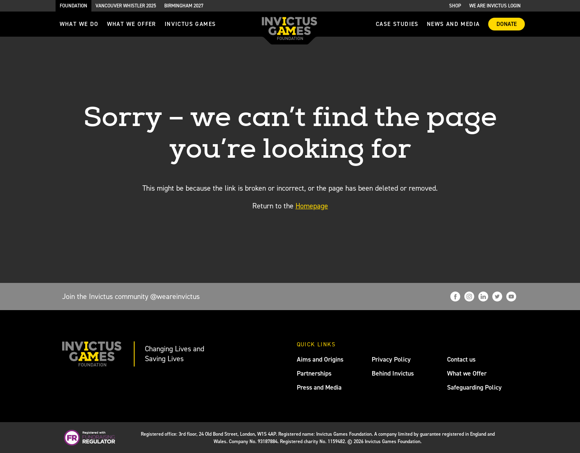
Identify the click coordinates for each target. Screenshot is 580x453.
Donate (506, 24)
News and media (453, 24)
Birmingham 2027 (183, 5)
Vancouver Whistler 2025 (126, 5)
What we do (79, 24)
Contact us (461, 359)
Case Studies (397, 24)
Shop (455, 5)
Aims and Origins (320, 359)
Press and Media (319, 387)
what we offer (131, 24)
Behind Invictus (393, 373)
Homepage (312, 206)
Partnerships (314, 373)
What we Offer (467, 373)
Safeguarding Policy (474, 387)
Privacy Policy (391, 359)
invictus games (190, 24)
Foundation (73, 5)
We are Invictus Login (495, 5)
